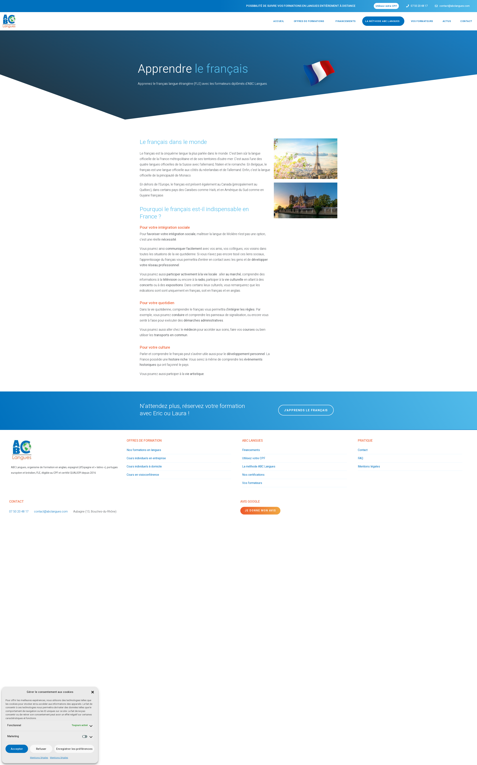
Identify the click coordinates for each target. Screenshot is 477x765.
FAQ (360, 458)
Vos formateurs (422, 21)
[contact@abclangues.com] (436, 6)
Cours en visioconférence (143, 475)
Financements (346, 21)
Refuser (41, 749)
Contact (466, 21)
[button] (92, 692)
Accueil (278, 21)
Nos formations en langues (144, 450)
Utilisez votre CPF (253, 458)
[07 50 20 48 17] (407, 6)
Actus (447, 21)
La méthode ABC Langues (382, 21)
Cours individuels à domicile (144, 466)
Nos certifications (253, 475)
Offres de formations (309, 21)
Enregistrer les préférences (74, 749)
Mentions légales (39, 757)
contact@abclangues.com (454, 6)
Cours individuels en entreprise (146, 458)
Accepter (17, 749)
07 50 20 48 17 (419, 6)
